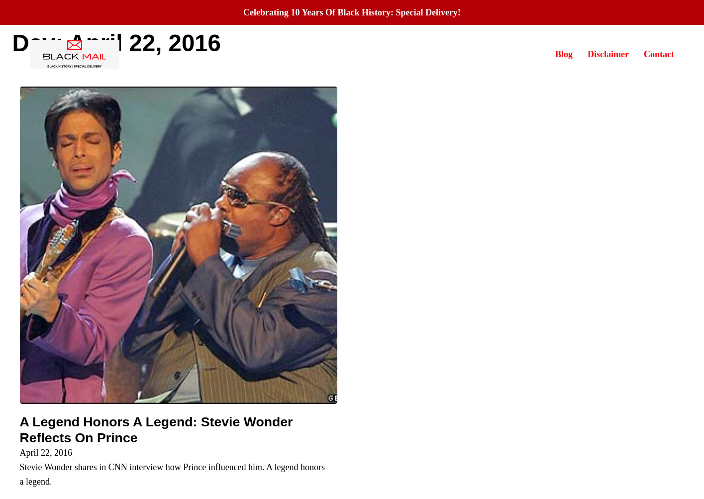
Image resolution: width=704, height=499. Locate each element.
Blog (564, 54)
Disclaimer (608, 54)
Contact (659, 54)
